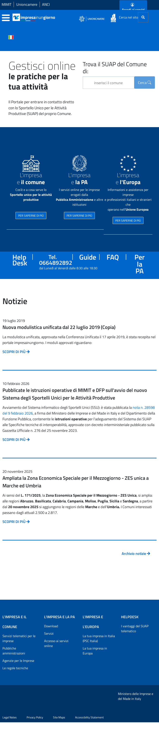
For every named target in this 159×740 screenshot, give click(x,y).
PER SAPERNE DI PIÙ (31, 215)
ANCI (46, 4)
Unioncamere (26, 4)
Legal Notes (9, 735)
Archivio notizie (136, 553)
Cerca (144, 82)
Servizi (49, 633)
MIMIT (6, 4)
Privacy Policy (35, 735)
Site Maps (59, 735)
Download (51, 626)
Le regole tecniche (15, 668)
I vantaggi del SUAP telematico (134, 628)
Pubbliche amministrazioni (13, 651)
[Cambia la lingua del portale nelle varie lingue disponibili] (11, 37)
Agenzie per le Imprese (18, 660)
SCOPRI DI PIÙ (16, 351)
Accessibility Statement (89, 735)
